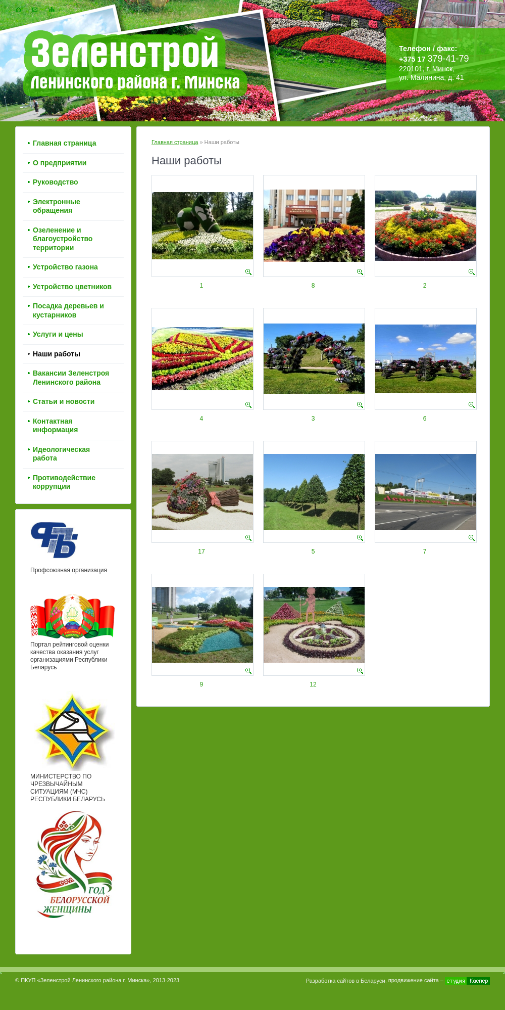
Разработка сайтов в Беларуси (345, 981)
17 (201, 551)
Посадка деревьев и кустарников (68, 310)
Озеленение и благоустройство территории (62, 239)
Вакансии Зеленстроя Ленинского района (71, 377)
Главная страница (175, 142)
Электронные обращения (56, 206)
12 (313, 684)
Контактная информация (55, 425)
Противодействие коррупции (64, 482)
